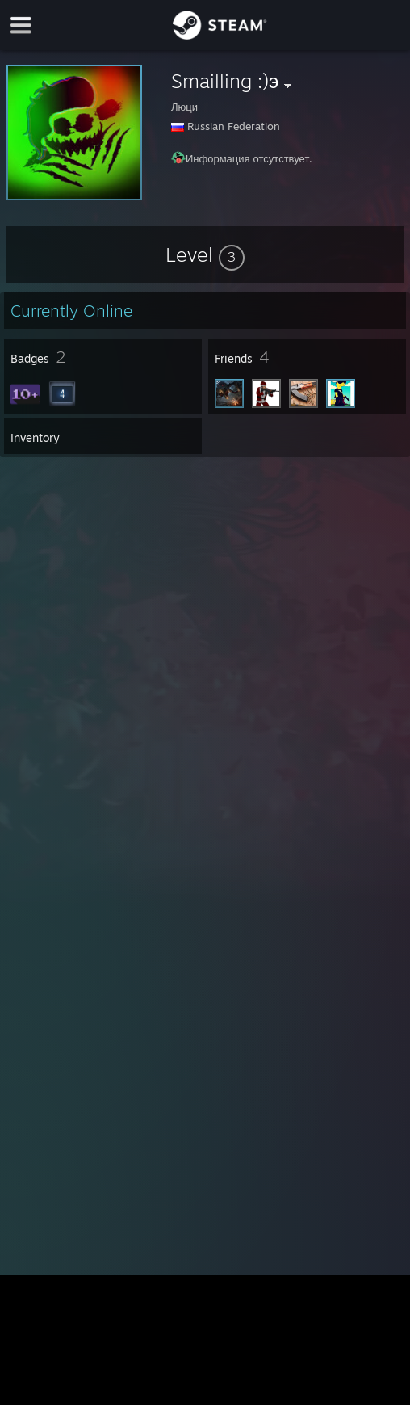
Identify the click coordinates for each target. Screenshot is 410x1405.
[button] (205, 254)
